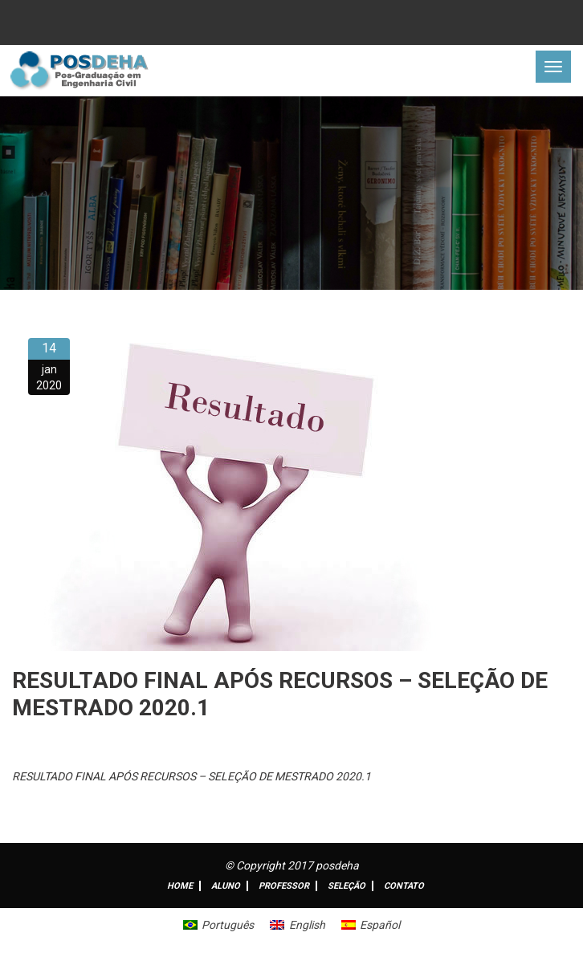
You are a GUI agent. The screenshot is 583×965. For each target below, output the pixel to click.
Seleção (346, 886)
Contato (404, 886)
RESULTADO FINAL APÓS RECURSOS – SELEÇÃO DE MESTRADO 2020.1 (191, 776)
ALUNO (225, 886)
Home (180, 886)
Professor (284, 886)
